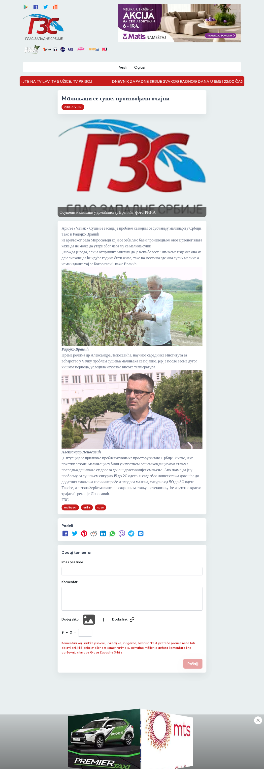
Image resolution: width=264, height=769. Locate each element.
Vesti (123, 67)
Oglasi (139, 67)
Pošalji (192, 663)
